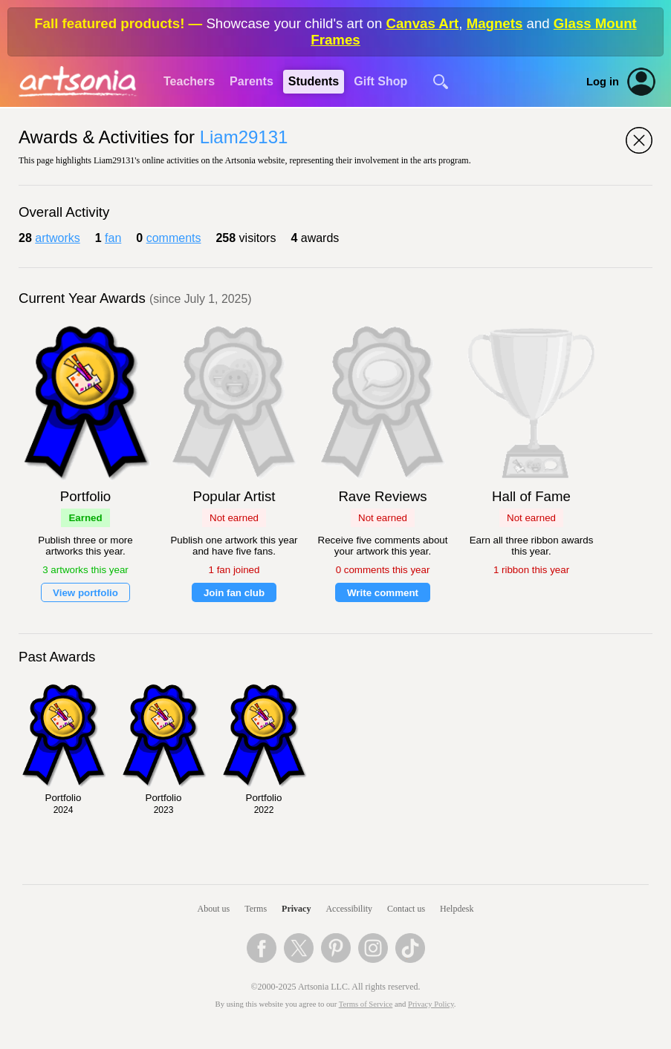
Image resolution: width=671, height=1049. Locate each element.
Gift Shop (380, 81)
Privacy (296, 908)
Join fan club (234, 592)
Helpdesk (456, 908)
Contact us (406, 908)
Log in (602, 82)
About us (214, 908)
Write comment (382, 592)
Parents (251, 81)
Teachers (189, 81)
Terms (255, 908)
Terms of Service (366, 1004)
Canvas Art (422, 23)
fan (113, 238)
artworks (57, 238)
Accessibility (348, 908)
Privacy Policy (431, 1004)
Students (313, 81)
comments (173, 238)
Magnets (495, 23)
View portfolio (85, 592)
